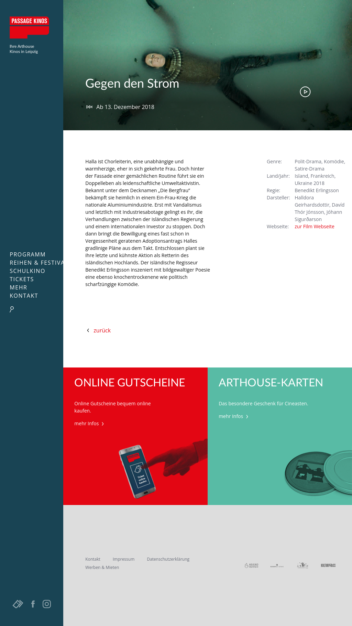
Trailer (305, 92)
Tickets (22, 279)
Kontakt (24, 295)
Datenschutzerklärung (168, 559)
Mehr (18, 287)
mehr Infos (90, 423)
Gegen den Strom (132, 84)
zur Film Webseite (314, 226)
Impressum (123, 559)
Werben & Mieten (102, 567)
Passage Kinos (32, 28)
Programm (28, 254)
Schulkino (27, 271)
